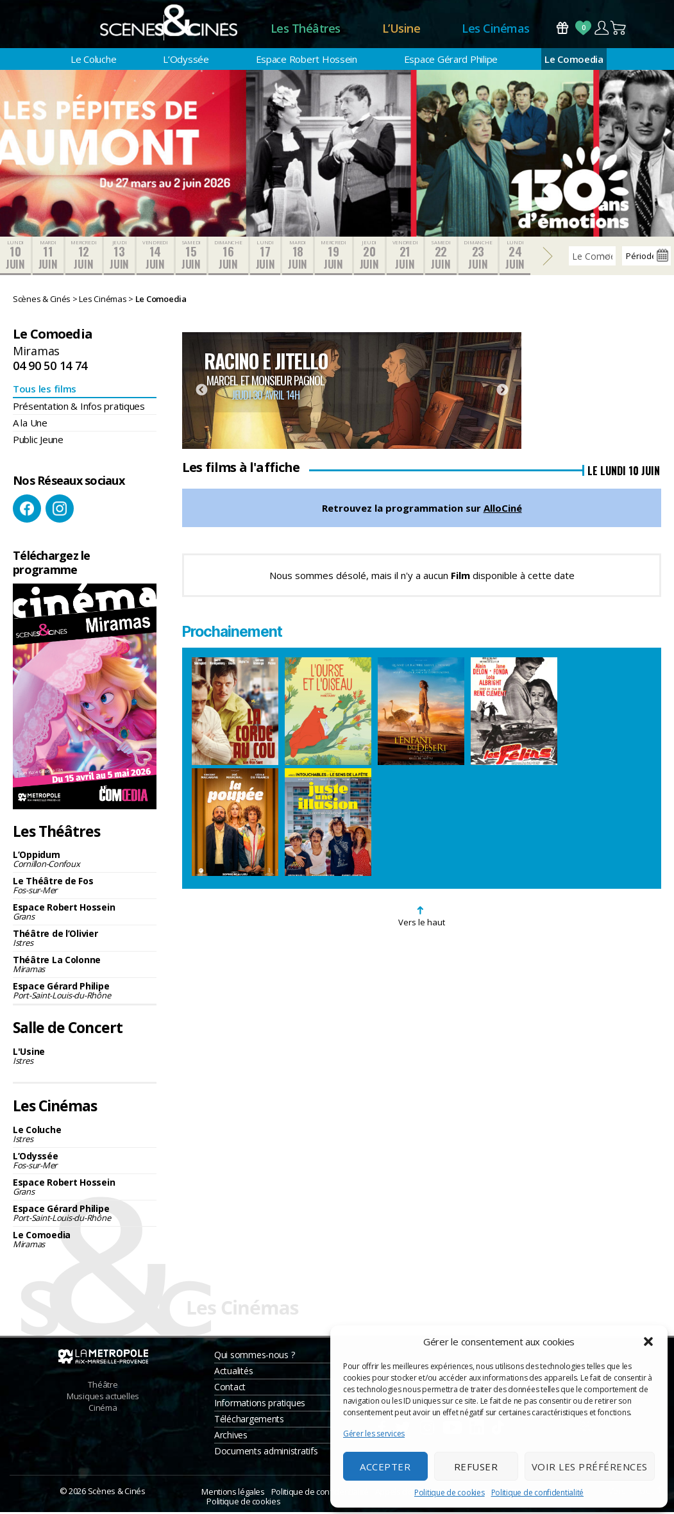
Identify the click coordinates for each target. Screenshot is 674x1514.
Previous (201, 392)
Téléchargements (249, 1421)
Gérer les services (374, 1433)
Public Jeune (38, 441)
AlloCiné (503, 509)
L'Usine (84, 1057)
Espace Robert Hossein (306, 61)
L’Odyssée (186, 61)
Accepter (385, 1466)
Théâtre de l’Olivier (84, 939)
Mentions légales (232, 1493)
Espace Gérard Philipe (451, 61)
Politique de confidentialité (537, 1492)
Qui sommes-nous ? (254, 1356)
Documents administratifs (266, 1453)
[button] (648, 1341)
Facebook (27, 510)
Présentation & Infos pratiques (79, 407)
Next (502, 392)
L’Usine (401, 29)
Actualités (233, 1373)
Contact (230, 1389)
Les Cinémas (496, 29)
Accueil (217, 29)
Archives (231, 1437)
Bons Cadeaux (562, 29)
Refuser (476, 1466)
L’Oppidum (84, 860)
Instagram (60, 510)
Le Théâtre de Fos (84, 887)
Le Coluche (93, 61)
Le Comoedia (573, 61)
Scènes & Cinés (117, 1493)
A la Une (30, 424)
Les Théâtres (306, 29)
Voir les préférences (590, 1466)
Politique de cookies (449, 1492)
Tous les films (44, 390)
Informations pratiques (259, 1405)
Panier (619, 29)
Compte (601, 29)
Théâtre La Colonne (84, 966)
